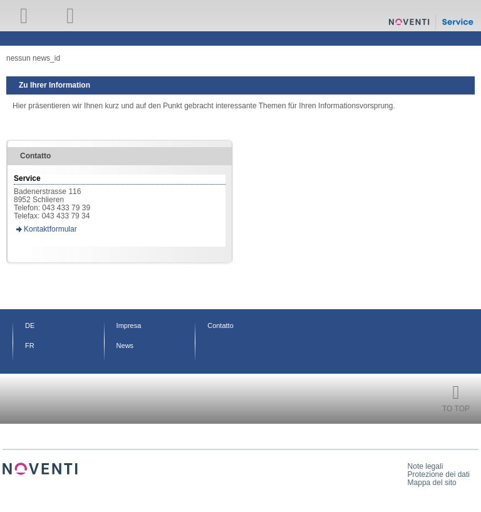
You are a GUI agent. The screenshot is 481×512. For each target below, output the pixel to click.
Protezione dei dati (439, 474)
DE (29, 325)
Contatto (220, 325)
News (125, 345)
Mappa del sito (432, 482)
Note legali (425, 466)
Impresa (129, 325)
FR (29, 345)
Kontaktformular (50, 229)
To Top (456, 408)
